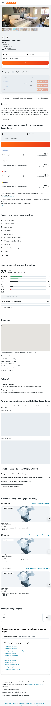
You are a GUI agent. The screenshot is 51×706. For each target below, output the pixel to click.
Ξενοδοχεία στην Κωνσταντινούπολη (14, 651)
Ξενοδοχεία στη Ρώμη (10, 667)
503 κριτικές (12, 49)
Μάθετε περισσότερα (8, 197)
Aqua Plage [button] (4, 523)
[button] (3, 2)
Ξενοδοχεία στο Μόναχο (11, 648)
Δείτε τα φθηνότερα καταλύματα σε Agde (39, 535)
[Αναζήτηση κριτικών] (27, 297)
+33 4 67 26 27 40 (7, 46)
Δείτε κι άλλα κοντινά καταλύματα (41, 503)
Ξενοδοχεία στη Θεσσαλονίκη (12, 655)
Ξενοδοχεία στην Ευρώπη (26, 703)
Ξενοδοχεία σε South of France (25, 705)
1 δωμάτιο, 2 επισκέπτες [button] (10, 58)
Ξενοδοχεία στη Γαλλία (39, 703)
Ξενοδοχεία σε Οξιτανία (10, 705)
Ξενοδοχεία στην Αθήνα (11, 646)
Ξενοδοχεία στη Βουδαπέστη (12, 664)
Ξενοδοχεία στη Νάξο (10, 653)
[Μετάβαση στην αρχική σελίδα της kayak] (11, 3)
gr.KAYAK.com (8, 703)
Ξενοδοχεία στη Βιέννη (10, 660)
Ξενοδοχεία (15, 703)
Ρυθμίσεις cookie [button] (5, 206)
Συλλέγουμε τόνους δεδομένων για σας (26, 692)
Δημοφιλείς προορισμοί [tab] (10, 636)
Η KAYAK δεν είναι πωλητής (26, 689)
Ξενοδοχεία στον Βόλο (10, 662)
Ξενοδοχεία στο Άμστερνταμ (12, 658)
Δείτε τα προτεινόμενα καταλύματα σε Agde (38, 568)
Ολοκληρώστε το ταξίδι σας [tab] (27, 636)
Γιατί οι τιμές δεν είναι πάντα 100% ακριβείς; (26, 695)
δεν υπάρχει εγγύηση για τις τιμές (35, 684)
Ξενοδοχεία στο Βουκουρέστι (12, 669)
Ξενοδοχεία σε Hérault (39, 705)
